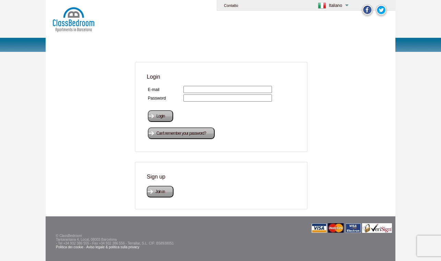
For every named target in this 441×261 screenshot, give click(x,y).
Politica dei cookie (69, 247)
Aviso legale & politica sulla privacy (112, 247)
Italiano (335, 5)
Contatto (231, 5)
